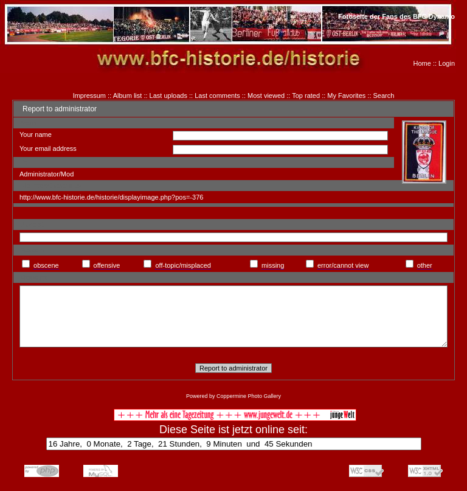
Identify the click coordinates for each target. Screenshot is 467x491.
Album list (127, 95)
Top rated (306, 95)
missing (272, 265)
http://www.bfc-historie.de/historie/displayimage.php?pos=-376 (111, 197)
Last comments (217, 95)
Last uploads (168, 95)
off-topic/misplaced (183, 265)
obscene (46, 265)
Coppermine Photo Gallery (248, 396)
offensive (107, 265)
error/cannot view (342, 265)
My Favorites (346, 95)
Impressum (89, 95)
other (424, 265)
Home (422, 63)
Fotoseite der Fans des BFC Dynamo (396, 16)
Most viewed (266, 95)
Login (446, 63)
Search (384, 95)
